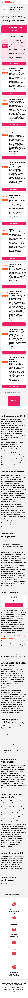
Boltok (17, 987)
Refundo (3, 638)
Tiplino (11, 638)
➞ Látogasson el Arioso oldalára (14, 29)
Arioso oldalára (14, 401)
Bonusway (22, 636)
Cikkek (22, 987)
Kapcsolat (14, 991)
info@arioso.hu (17, 893)
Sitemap (22, 989)
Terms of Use (7, 989)
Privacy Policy (15, 989)
